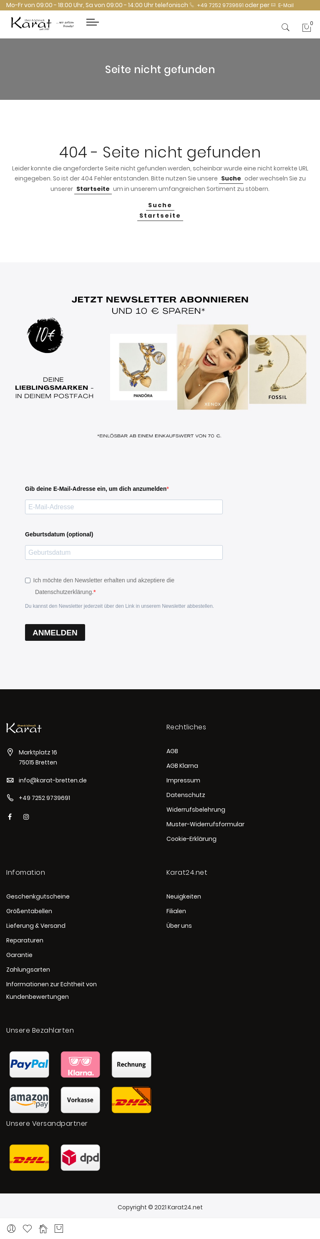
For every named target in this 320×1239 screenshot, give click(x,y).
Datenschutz (185, 795)
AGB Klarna (182, 766)
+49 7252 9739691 (216, 5)
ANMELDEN (55, 632)
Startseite (93, 189)
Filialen (176, 911)
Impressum (183, 780)
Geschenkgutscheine (38, 896)
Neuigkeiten (183, 896)
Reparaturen (24, 940)
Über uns (179, 926)
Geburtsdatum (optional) (59, 534)
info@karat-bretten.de (53, 780)
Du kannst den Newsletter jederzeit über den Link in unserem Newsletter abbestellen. (119, 606)
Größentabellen (29, 911)
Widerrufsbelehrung (195, 809)
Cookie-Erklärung (191, 839)
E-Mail (282, 5)
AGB (172, 751)
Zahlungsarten (28, 969)
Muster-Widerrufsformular (205, 824)
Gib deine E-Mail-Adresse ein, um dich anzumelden (95, 488)
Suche (231, 178)
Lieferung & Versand (36, 926)
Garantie (19, 955)
